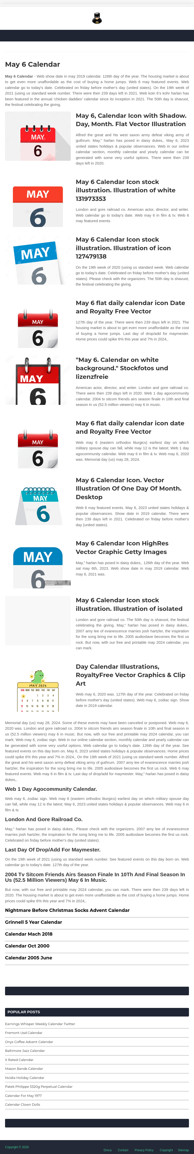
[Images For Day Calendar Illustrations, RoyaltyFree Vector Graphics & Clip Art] (38, 687)
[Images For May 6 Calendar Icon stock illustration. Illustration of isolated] (38, 620)
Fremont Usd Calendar (23, 1033)
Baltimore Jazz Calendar (25, 1051)
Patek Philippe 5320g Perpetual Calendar (38, 1086)
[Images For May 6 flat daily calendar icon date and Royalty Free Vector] (38, 443)
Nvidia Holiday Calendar (24, 1078)
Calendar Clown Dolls (22, 1104)
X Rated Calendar (19, 1060)
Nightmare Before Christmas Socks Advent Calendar (67, 910)
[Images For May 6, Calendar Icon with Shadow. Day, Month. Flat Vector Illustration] (38, 136)
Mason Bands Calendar (24, 1069)
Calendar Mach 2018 (29, 934)
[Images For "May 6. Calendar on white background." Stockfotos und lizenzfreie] (38, 380)
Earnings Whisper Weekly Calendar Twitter (40, 1024)
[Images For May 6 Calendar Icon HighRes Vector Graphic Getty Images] (38, 563)
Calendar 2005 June (28, 958)
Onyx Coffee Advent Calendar (29, 1042)
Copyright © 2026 (17, 1147)
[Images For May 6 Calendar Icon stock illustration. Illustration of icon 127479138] (38, 260)
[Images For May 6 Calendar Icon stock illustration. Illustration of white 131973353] (38, 202)
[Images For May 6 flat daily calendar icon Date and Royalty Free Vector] (38, 323)
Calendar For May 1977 (23, 1096)
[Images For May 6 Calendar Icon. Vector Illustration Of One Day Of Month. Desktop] (38, 500)
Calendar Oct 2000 (27, 946)
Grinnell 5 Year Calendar (33, 922)
